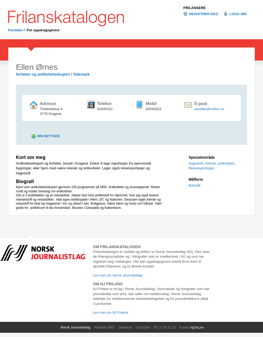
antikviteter (226, 163)
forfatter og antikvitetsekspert (43, 74)
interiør (210, 163)
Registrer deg (203, 14)
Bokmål (194, 185)
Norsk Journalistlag (75, 327)
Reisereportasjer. (202, 168)
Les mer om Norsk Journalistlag (117, 275)
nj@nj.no (197, 327)
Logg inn (238, 14)
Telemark (81, 74)
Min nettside (48, 136)
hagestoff (196, 163)
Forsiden (15, 30)
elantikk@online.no (209, 109)
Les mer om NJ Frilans (110, 312)
